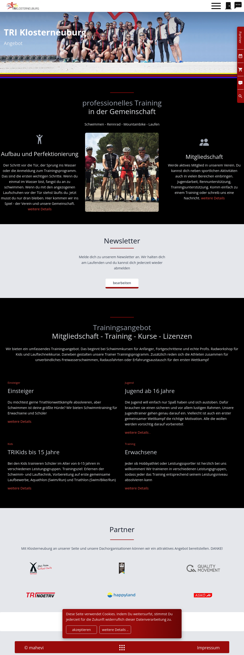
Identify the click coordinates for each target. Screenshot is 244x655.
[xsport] (40, 568)
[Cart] (241, 69)
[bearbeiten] (122, 283)
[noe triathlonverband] (40, 595)
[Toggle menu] (216, 6)
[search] (239, 6)
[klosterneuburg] (122, 568)
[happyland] (122, 595)
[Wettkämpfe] (213, 198)
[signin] (228, 6)
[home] (23, 6)
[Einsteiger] (19, 421)
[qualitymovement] (203, 568)
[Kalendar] (241, 56)
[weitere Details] (137, 432)
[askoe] (203, 595)
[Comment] (241, 82)
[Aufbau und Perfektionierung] (40, 209)
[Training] (137, 488)
